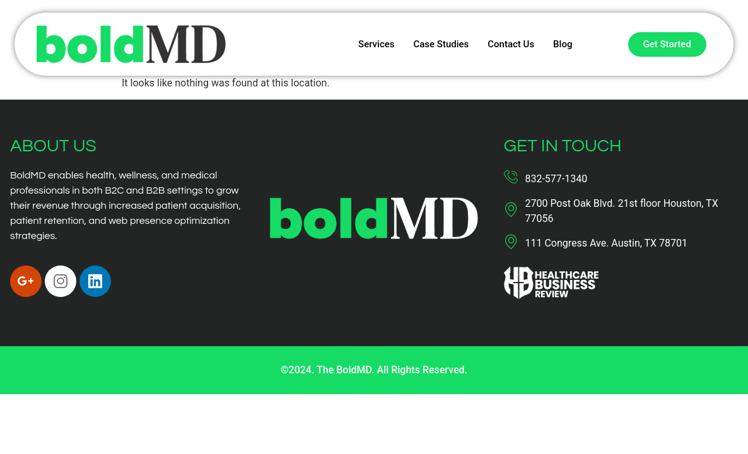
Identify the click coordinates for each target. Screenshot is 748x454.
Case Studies (441, 44)
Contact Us (511, 44)
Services (376, 44)
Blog (562, 44)
